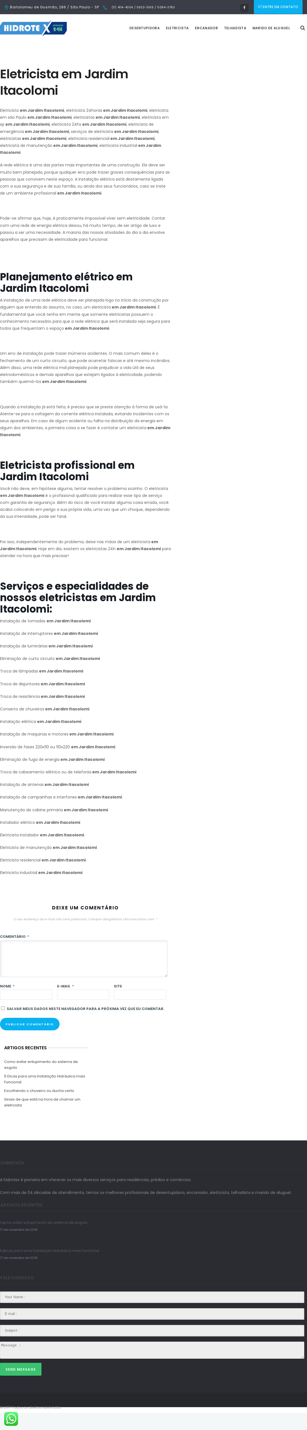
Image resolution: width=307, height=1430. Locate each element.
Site (118, 1003)
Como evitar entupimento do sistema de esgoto (41, 1081)
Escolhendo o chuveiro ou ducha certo (39, 1108)
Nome (7, 1003)
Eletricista (191, 45)
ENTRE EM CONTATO (278, 7)
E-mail (65, 1003)
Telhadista (249, 45)
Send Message (21, 1386)
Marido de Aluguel (285, 45)
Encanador (220, 45)
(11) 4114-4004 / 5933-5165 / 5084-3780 (142, 7)
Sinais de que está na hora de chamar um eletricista (42, 1119)
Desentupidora (158, 45)
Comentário (14, 953)
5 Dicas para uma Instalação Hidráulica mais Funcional (44, 1096)
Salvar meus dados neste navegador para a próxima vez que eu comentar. (85, 1026)
